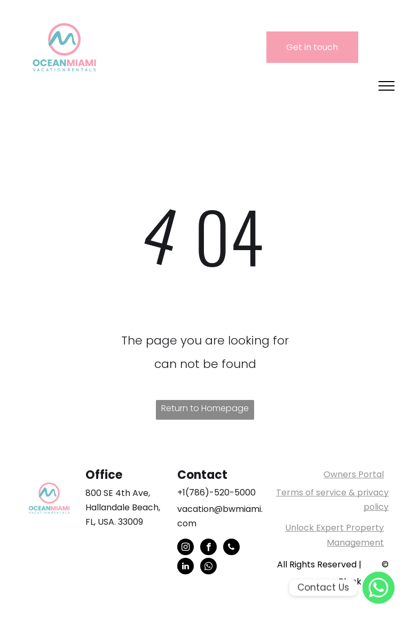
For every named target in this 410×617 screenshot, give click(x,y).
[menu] (386, 86)
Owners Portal (354, 474)
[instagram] (185, 548)
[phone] (231, 548)
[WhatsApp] (378, 588)
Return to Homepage (205, 408)
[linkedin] (185, 567)
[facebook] (208, 548)
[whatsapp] (208, 567)
